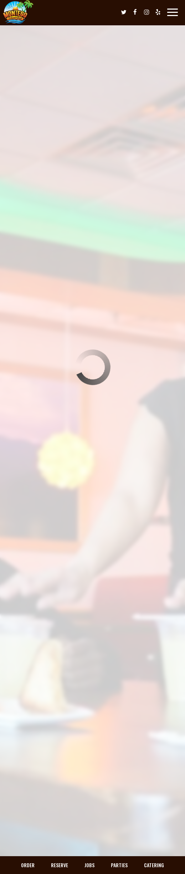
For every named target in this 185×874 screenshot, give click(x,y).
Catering (154, 865)
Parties (119, 865)
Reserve (59, 865)
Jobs (89, 865)
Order (28, 865)
